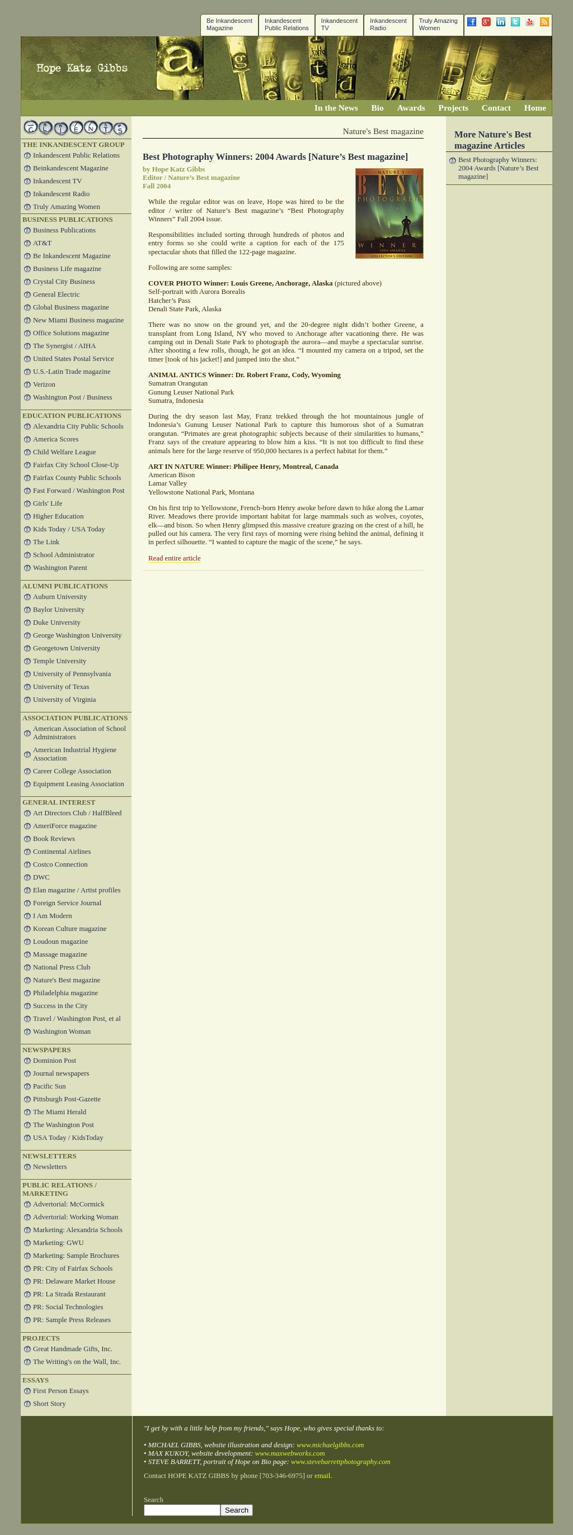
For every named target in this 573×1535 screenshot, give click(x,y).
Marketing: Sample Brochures (76, 1256)
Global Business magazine (71, 307)
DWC (41, 877)
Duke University (57, 622)
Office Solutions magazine (71, 333)
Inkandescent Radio (388, 24)
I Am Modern (52, 916)
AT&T (42, 243)
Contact (496, 107)
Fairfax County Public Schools (77, 478)
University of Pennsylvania (72, 674)
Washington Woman (62, 1031)
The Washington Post (63, 1125)
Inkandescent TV (57, 181)
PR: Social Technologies (68, 1307)
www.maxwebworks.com (290, 1453)
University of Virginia (64, 700)
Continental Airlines (62, 852)
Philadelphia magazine (65, 993)
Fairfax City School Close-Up (76, 465)
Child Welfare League (64, 452)
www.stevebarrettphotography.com (341, 1462)
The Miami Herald (59, 1112)
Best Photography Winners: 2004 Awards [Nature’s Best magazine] (275, 156)
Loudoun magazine (60, 941)
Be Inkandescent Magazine (229, 24)
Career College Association (72, 771)
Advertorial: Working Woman (75, 1217)
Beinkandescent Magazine (71, 168)
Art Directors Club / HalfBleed (77, 813)
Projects (453, 107)
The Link (46, 542)
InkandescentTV (339, 24)
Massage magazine (60, 954)
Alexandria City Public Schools (78, 426)
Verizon (44, 384)
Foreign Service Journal (67, 903)
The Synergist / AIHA (64, 346)
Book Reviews (54, 839)
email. (323, 1476)
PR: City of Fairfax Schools (72, 1268)
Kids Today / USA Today (69, 529)
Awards (411, 107)
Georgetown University (66, 648)
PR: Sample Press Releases (72, 1320)
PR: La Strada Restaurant (69, 1294)
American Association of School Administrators (79, 733)
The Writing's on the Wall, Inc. (77, 1362)
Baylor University (58, 610)
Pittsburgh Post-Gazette (67, 1099)
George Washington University (77, 635)
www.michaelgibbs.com (330, 1445)
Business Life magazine (67, 269)
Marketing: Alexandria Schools (78, 1230)
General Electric (56, 294)
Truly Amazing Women (438, 24)
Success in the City (60, 1006)
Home (535, 107)
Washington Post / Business (72, 397)
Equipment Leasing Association (78, 784)
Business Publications (64, 230)
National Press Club (61, 967)
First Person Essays (61, 1391)
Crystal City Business (64, 282)
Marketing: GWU (58, 1243)
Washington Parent (60, 568)
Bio (378, 107)
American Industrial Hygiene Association (74, 754)
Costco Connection (60, 864)
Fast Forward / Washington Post (79, 491)
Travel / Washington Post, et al (77, 1019)
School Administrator (64, 555)
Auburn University (60, 597)
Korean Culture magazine (69, 929)
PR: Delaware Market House (74, 1281)
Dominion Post (54, 1060)
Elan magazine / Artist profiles (76, 890)
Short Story (49, 1404)
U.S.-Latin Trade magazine (72, 372)
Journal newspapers (61, 1073)
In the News (336, 107)
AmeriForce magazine (65, 826)
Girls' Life (47, 503)
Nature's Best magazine (66, 980)
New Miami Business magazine (78, 320)
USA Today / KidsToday (68, 1138)
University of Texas (61, 687)
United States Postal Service (73, 359)
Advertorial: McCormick (69, 1204)
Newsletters (50, 1167)
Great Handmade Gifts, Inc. (72, 1349)
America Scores (55, 439)
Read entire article (174, 558)
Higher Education (58, 516)
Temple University (59, 661)
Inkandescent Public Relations (287, 24)
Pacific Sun (49, 1086)
